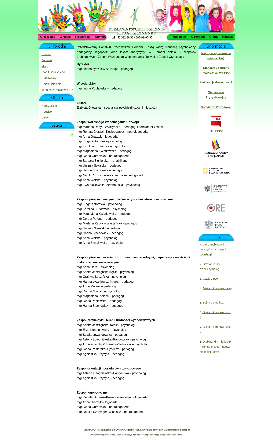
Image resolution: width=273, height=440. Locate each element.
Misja (45, 66)
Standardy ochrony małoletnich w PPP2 (216, 70)
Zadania (47, 60)
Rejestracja (82, 36)
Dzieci (45, 117)
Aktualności (178, 36)
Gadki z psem (211, 278)
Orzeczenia (47, 36)
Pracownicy (49, 78)
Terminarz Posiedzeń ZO (57, 90)
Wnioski (65, 36)
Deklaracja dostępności (216, 82)
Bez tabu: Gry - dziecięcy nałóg (211, 267)
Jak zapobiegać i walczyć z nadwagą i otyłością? (213, 249)
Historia (46, 54)
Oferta (213, 36)
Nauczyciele (49, 106)
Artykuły (100, 36)
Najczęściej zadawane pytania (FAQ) (216, 56)
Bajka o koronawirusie (217, 288)
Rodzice (47, 111)
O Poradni (198, 36)
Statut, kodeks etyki (54, 72)
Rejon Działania (51, 84)
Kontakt (227, 36)
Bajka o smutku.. (213, 302)
